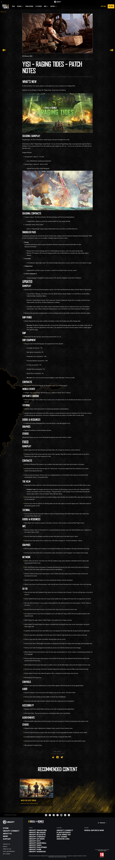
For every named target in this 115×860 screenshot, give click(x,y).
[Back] (3, 12)
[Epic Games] (69, 837)
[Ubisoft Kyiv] (41, 841)
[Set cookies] (12, 854)
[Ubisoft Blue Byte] (41, 834)
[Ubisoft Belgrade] (41, 832)
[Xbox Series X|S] (69, 834)
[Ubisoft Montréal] (41, 843)
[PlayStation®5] (69, 832)
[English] (102, 823)
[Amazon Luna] (69, 839)
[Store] (12, 828)
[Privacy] (12, 846)
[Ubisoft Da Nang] (41, 839)
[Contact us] (12, 844)
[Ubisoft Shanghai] (41, 851)
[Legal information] (12, 851)
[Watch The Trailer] (29, 803)
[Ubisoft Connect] (12, 831)
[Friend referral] (29, 6)
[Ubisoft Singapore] (41, 830)
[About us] (12, 833)
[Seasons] (20, 6)
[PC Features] (38, 6)
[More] (46, 6)
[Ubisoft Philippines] (41, 847)
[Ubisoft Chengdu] (41, 837)
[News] (13, 6)
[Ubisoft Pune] (41, 849)
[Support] (53, 6)
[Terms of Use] (12, 849)
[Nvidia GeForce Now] (96, 830)
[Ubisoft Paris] (41, 845)
